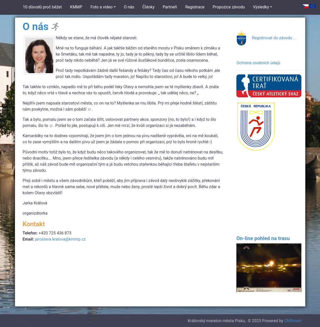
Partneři (170, 7)
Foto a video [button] (102, 7)
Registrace (194, 7)
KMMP (76, 7)
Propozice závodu (229, 7)
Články (148, 7)
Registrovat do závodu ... (274, 37)
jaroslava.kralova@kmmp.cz (60, 239)
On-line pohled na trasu (263, 238)
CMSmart (293, 320)
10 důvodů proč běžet (42, 7)
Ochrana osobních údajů (258, 62)
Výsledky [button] (261, 7)
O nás (129, 7)
